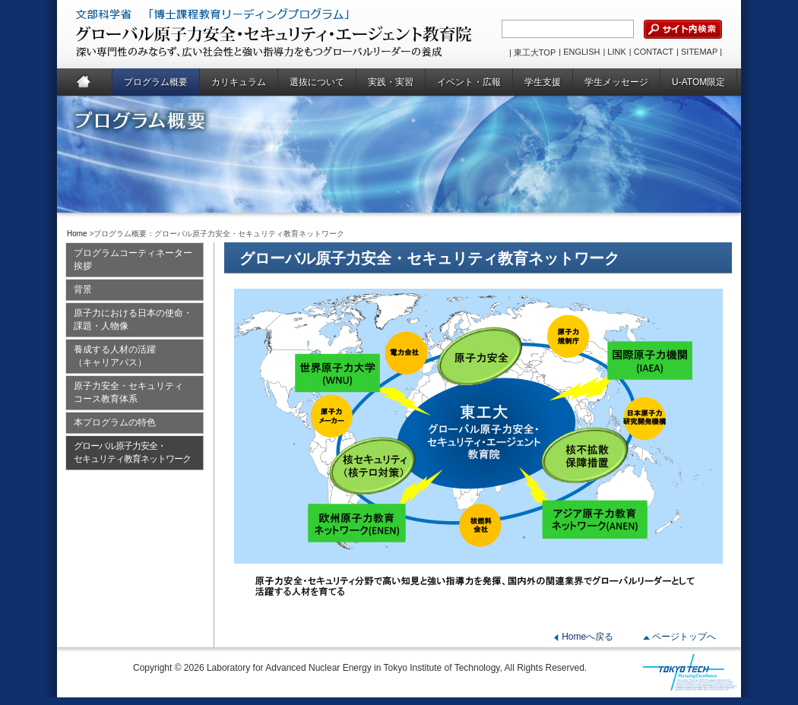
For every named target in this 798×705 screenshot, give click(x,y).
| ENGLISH (579, 51)
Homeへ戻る (587, 636)
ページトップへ (684, 636)
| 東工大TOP (532, 52)
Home (84, 82)
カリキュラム (238, 82)
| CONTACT (651, 51)
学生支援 (542, 82)
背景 (83, 289)
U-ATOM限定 (698, 82)
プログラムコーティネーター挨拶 (133, 259)
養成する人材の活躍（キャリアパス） (115, 356)
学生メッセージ (616, 82)
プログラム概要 (156, 82)
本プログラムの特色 (115, 422)
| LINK (614, 51)
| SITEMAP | (699, 51)
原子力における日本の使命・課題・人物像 (133, 319)
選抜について (317, 82)
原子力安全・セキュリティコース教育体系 (128, 392)
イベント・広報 (469, 82)
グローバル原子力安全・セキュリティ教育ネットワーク (132, 452)
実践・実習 (390, 82)
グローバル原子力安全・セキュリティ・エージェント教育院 (236, 34)
